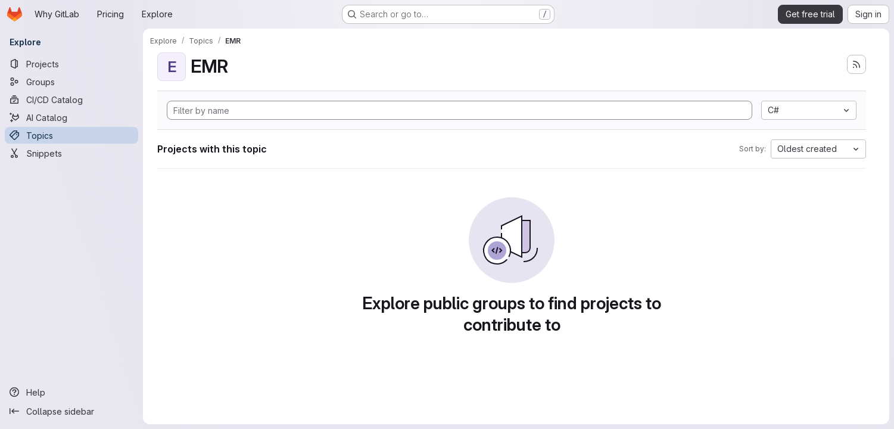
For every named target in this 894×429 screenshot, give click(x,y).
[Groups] (71, 81)
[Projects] (71, 63)
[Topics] (71, 135)
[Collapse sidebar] (71, 411)
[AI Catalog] (71, 117)
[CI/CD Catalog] (71, 99)
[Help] (71, 392)
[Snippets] (71, 153)
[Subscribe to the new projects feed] (856, 64)
